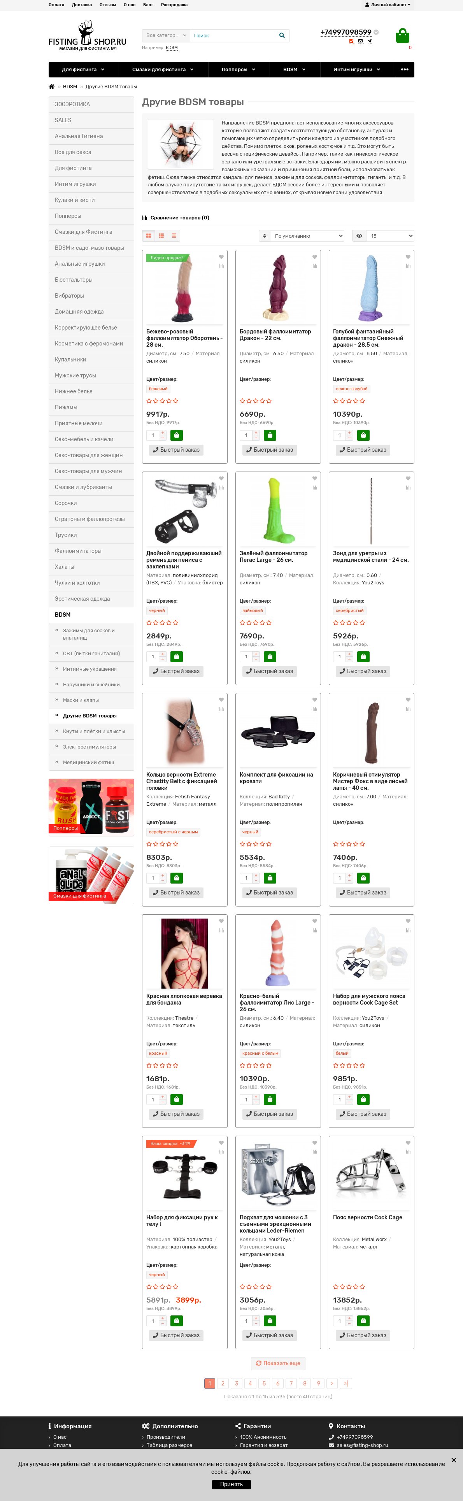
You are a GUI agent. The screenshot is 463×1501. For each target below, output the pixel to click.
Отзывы (108, 4)
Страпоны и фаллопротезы (90, 519)
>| (346, 1383)
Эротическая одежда (82, 599)
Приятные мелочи (79, 423)
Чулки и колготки (77, 583)
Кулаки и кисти (75, 200)
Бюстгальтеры (74, 280)
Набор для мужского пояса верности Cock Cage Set (369, 999)
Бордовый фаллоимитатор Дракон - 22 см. (275, 335)
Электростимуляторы (89, 747)
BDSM (172, 47)
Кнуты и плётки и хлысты (94, 731)
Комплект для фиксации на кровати (276, 778)
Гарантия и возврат (261, 1445)
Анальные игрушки (80, 264)
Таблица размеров (167, 1445)
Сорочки (66, 503)
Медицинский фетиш (88, 762)
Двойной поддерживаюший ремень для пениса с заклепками (184, 560)
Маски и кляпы (81, 700)
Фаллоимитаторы (78, 551)
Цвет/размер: (161, 379)
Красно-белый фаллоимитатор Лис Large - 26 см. (277, 1003)
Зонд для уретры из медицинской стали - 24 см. (371, 556)
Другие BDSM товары (90, 716)
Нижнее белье (74, 391)
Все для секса (73, 152)
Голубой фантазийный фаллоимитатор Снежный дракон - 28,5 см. (368, 338)
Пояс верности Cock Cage (367, 1217)
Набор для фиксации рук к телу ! (182, 1220)
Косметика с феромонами (89, 343)
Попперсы (239, 69)
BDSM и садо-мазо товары (89, 248)
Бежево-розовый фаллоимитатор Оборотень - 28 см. (184, 338)
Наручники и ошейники (91, 684)
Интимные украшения (90, 669)
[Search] (240, 35)
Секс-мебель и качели (84, 439)
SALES (63, 120)
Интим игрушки (357, 69)
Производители (163, 1437)
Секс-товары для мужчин (88, 471)
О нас (129, 4)
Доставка (82, 4)
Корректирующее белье (86, 327)
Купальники (70, 359)
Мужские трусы (75, 375)
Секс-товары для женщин (89, 455)
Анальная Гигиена (79, 136)
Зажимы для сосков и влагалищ (89, 634)
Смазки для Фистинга (83, 232)
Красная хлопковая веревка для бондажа (184, 999)
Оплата (56, 4)
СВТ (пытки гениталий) (91, 653)
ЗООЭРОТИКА (72, 104)
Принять (231, 1484)
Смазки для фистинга (163, 69)
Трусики (66, 535)
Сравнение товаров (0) (175, 218)
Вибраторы (69, 296)
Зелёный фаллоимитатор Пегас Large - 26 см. (274, 556)
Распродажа (174, 4)
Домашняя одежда (79, 312)
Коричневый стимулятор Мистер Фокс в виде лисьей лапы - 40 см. (370, 781)
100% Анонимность (260, 1437)
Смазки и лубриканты (83, 487)
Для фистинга (83, 69)
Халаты (64, 567)
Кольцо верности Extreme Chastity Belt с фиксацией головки (181, 781)
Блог (148, 4)
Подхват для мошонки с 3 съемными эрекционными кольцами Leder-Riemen (275, 1224)
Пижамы (66, 407)
